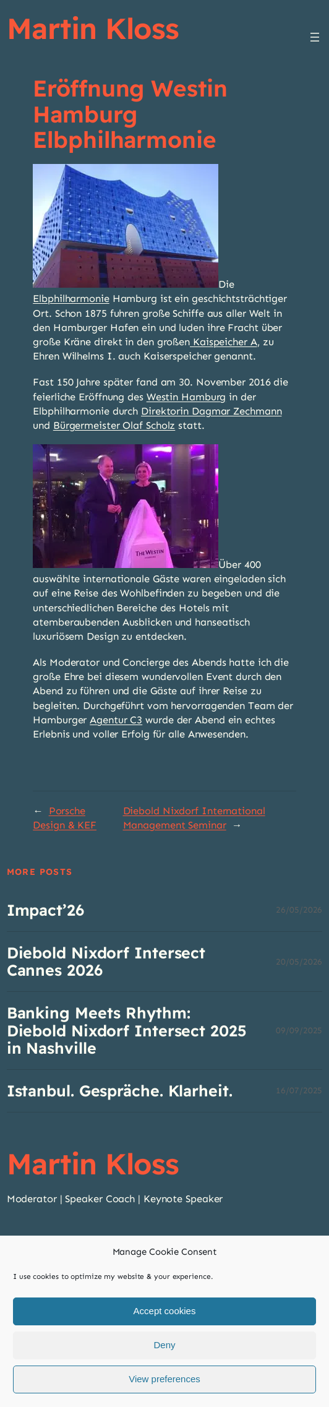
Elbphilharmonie (71, 298)
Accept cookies (165, 1323)
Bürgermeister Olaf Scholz (114, 425)
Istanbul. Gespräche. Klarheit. (120, 1090)
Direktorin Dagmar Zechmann (211, 411)
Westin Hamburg (186, 396)
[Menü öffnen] (314, 37)
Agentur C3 (116, 719)
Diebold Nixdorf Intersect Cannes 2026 (106, 961)
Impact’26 (45, 910)
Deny (164, 1357)
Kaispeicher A (223, 341)
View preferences (164, 1391)
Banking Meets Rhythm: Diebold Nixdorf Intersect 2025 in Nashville (127, 1030)
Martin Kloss (93, 28)
